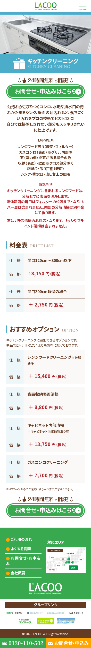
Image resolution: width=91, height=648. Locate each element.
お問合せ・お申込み (23, 560)
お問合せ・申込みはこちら (45, 91)
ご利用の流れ (21, 539)
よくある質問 (21, 548)
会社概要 (18, 572)
